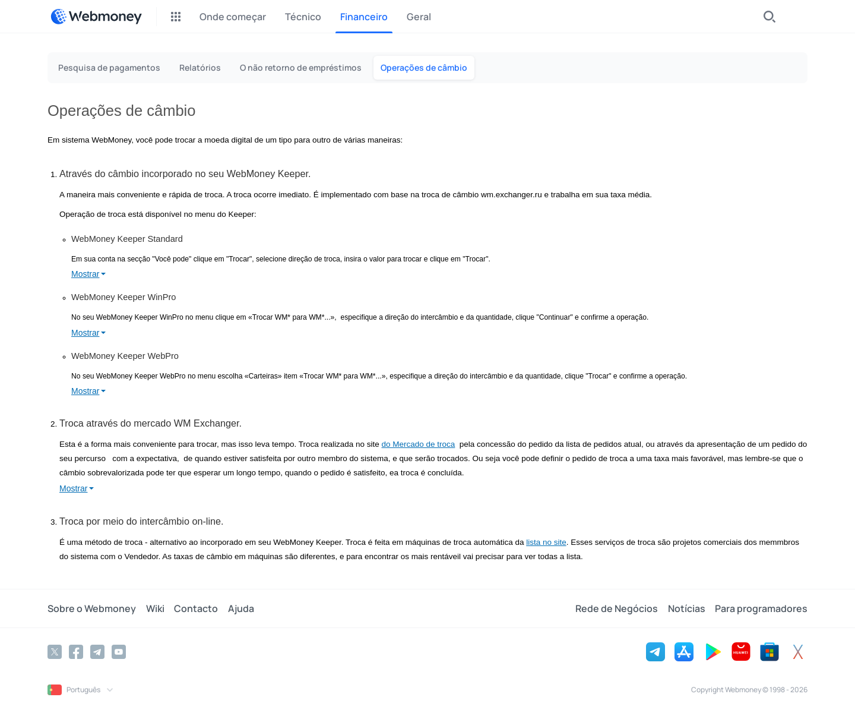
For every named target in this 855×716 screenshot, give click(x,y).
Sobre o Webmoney (92, 608)
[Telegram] (97, 652)
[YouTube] (119, 652)
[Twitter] (55, 652)
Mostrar (85, 274)
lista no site (546, 542)
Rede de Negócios (617, 608)
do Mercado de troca (418, 444)
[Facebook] (76, 652)
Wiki (154, 608)
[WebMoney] (96, 16)
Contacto (195, 608)
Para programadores (761, 608)
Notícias (686, 608)
